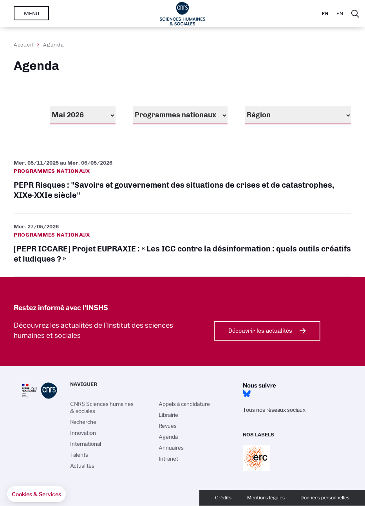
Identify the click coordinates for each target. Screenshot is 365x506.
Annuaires (171, 448)
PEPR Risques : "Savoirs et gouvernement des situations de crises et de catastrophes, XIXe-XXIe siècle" (182, 181)
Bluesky (247, 394)
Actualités (82, 466)
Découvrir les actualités (260, 330)
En (339, 13)
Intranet (168, 459)
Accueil (24, 44)
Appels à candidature (184, 404)
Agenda (168, 437)
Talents (79, 455)
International (85, 444)
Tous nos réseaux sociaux (274, 410)
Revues (168, 426)
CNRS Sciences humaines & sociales (102, 407)
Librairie (168, 415)
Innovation (83, 433)
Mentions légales (266, 498)
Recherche (83, 422)
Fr (325, 13)
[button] (36, 494)
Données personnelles (324, 498)
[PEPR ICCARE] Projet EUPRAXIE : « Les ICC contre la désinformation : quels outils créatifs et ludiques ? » (182, 245)
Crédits (223, 498)
